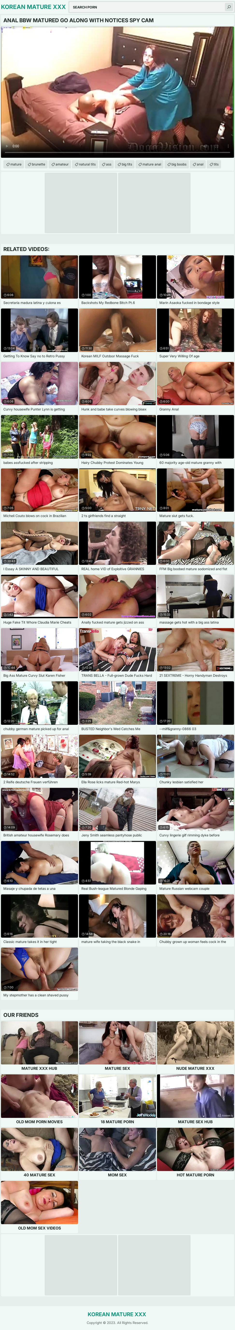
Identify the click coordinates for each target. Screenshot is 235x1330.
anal (200, 164)
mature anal (151, 164)
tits (216, 164)
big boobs (178, 164)
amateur (62, 164)
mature (15, 164)
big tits (127, 164)
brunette (38, 164)
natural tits (87, 164)
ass (108, 164)
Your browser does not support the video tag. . (117, 92)
